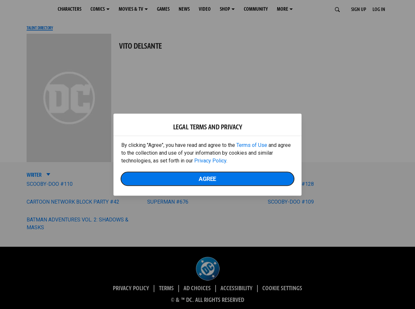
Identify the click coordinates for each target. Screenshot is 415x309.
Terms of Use (251, 145)
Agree (207, 178)
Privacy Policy (210, 160)
